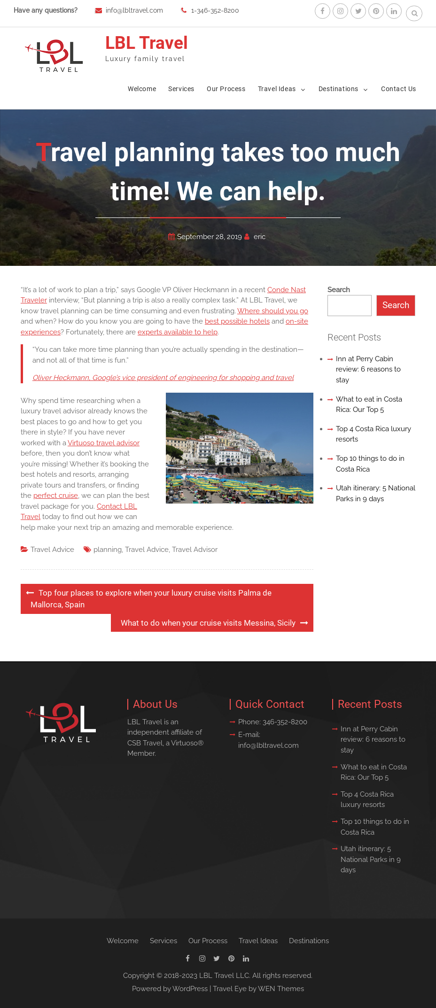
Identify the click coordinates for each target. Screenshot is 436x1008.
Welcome (142, 89)
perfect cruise (55, 495)
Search (338, 290)
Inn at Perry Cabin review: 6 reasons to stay (368, 369)
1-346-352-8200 (215, 10)
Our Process (226, 89)
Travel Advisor (195, 549)
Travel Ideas (277, 89)
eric (259, 237)
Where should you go (272, 311)
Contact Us (398, 89)
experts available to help (178, 332)
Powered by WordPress (170, 989)
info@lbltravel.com (134, 10)
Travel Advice (52, 549)
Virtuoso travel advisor (104, 443)
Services (181, 89)
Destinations (338, 89)
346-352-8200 (285, 722)
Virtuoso (184, 743)
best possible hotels (237, 321)
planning (107, 549)
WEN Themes (281, 989)
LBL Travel (146, 43)
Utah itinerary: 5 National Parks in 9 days (371, 859)
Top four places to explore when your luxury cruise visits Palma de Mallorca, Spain (151, 599)
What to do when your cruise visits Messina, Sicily (208, 623)
